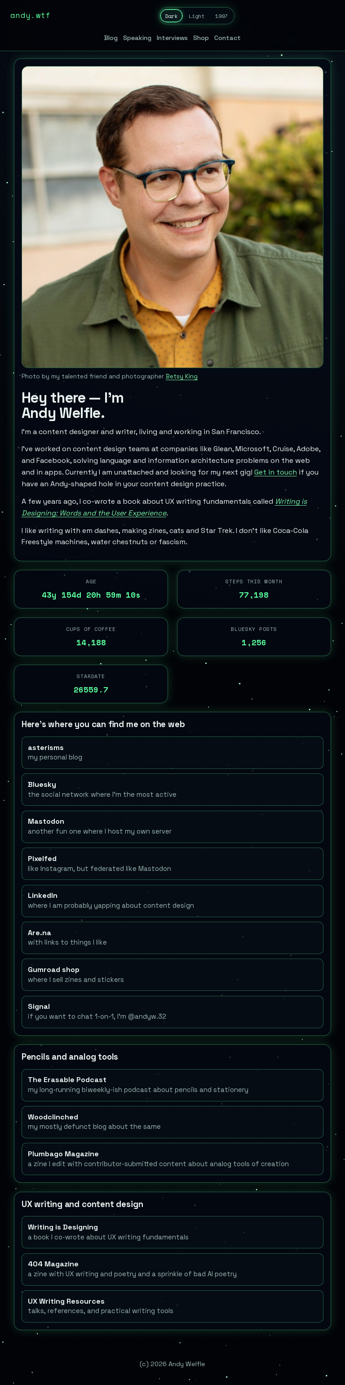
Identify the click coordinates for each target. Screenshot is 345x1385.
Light (196, 16)
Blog (111, 38)
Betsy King (182, 376)
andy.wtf (30, 15)
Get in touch (275, 472)
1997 (221, 16)
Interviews (172, 38)
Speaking (137, 38)
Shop (201, 38)
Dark (171, 16)
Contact (227, 38)
